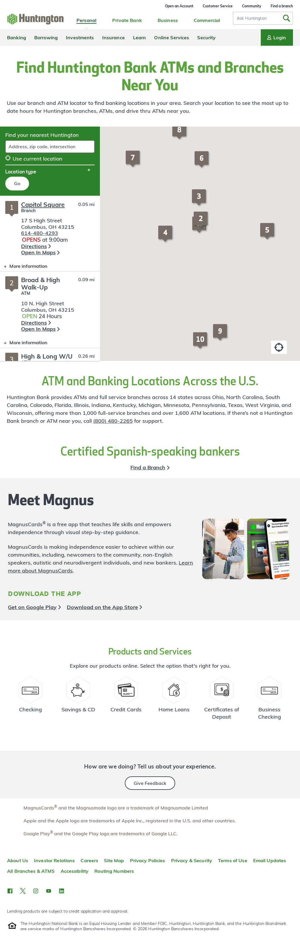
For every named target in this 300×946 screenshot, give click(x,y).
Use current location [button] (33, 158)
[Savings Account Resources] (78, 700)
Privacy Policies (147, 860)
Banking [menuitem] (16, 37)
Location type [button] (20, 171)
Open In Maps (38, 252)
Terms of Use (232, 860)
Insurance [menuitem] (113, 37)
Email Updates (269, 860)
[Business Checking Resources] (269, 700)
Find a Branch (147, 467)
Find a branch (282, 6)
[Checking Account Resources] (30, 700)
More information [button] (23, 267)
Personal (86, 20)
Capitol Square (43, 204)
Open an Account (179, 6)
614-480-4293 (39, 233)
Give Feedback (150, 783)
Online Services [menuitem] (171, 37)
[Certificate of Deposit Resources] (222, 700)
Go (17, 183)
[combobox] (263, 18)
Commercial (207, 20)
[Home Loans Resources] (174, 700)
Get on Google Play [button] (32, 607)
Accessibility (75, 871)
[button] (201, 222)
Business (168, 20)
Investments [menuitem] (80, 37)
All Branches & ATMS (31, 871)
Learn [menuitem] (139, 37)
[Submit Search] (286, 18)
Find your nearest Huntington (42, 135)
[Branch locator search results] (50, 278)
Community (251, 6)
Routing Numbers (114, 871)
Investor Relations (54, 860)
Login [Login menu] (276, 37)
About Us (17, 860)
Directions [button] (34, 246)
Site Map (114, 860)
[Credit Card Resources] (126, 700)
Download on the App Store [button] (102, 607)
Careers (89, 860)
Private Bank (127, 20)
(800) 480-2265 (113, 420)
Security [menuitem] (206, 37)
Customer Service (218, 6)
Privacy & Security (191, 860)
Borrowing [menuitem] (46, 37)
